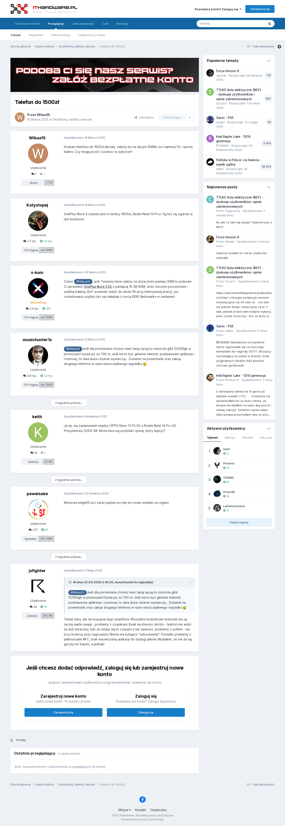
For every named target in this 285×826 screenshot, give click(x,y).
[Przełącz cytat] (70, 582)
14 (34, 452)
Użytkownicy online (91, 35)
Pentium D (232, 380)
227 (33, 529)
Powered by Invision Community (142, 819)
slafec (229, 330)
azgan (220, 122)
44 (33, 606)
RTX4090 (222, 145)
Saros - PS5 (225, 117)
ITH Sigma (31, 250)
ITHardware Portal (27, 23)
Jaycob (221, 75)
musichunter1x (37, 339)
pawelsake (37, 493)
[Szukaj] (220, 23)
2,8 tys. (30, 375)
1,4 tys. (32, 308)
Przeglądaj (56, 25)
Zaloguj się (145, 712)
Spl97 (220, 169)
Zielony (33, 462)
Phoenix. (229, 463)
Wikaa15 (43, 115)
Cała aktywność (83, 23)
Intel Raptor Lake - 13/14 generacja (241, 375)
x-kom (37, 272)
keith (37, 416)
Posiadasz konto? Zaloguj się (218, 9)
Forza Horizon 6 (227, 71)
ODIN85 (228, 477)
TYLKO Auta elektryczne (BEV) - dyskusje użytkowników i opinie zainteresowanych (238, 94)
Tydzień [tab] (212, 437)
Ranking (122, 23)
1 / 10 (49, 182)
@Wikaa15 (83, 281)
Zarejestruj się (260, 9)
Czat (105, 23)
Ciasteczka (158, 810)
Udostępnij (143, 117)
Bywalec (31, 539)
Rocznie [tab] (247, 437)
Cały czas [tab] (265, 437)
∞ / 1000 (46, 250)
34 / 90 (47, 615)
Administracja (60, 35)
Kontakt (140, 810)
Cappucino (232, 211)
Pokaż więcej (239, 522)
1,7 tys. (30, 241)
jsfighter (37, 570)
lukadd (229, 241)
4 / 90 (48, 461)
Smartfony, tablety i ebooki (72, 119)
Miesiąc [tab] (230, 437)
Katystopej (37, 205)
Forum (16, 35)
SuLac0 (221, 103)
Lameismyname (234, 506)
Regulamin (36, 35)
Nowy (34, 182)
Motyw (124, 810)
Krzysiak (229, 492)
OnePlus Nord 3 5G (98, 286)
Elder (226, 449)
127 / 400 (46, 538)
